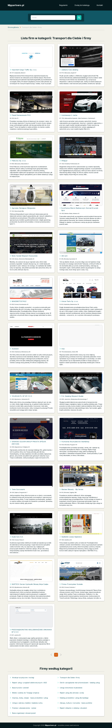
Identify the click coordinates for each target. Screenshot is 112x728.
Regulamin (63, 5)
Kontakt (100, 5)
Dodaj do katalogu (82, 5)
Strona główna (13, 27)
